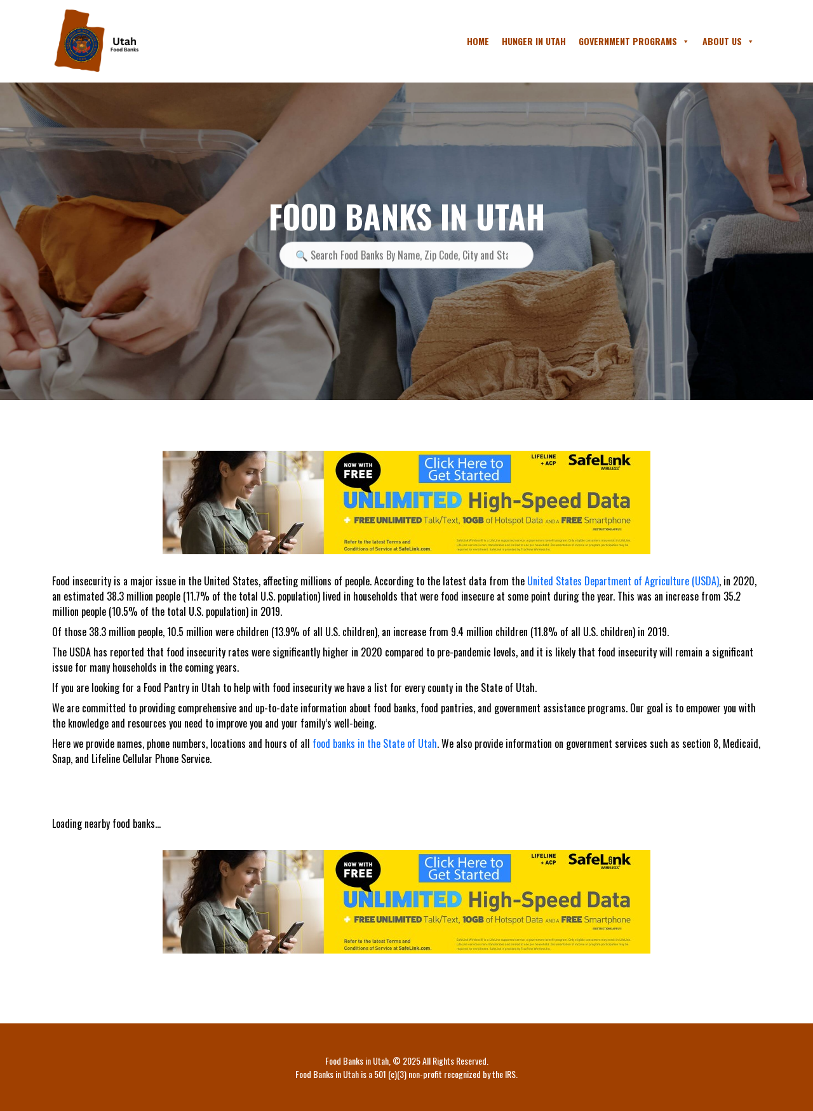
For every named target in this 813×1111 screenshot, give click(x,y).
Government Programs (634, 41)
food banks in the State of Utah (374, 743)
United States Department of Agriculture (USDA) (623, 581)
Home (478, 41)
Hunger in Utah (534, 41)
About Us (728, 41)
